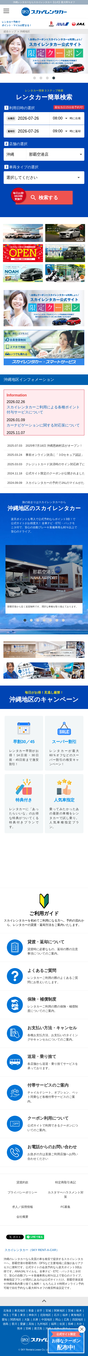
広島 (66, 1319)
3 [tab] (47, 78)
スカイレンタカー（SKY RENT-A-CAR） (32, 1250)
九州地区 (42, 1324)
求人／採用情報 (22, 1207)
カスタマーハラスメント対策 (65, 1195)
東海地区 (76, 1315)
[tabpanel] (44, 54)
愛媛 (23, 1324)
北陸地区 (45, 1315)
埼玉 (6, 1315)
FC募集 (65, 1207)
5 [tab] (50, 620)
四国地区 (77, 1319)
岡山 (58, 1319)
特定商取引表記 (65, 1182)
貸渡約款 (22, 1182)
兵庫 (35, 1319)
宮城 (48, 1310)
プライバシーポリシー (22, 1192)
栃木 (79, 1310)
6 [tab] (57, 620)
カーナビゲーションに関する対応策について (43, 425)
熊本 (20, 1328)
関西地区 (15, 1319)
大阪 (27, 1319)
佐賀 (62, 1324)
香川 (14, 1324)
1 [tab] (34, 78)
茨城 (70, 1310)
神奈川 (33, 1315)
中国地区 (46, 1319)
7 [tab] (63, 620)
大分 (79, 1324)
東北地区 (19, 1310)
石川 (56, 1315)
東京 (23, 1315)
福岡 (53, 1324)
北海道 (7, 1310)
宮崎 (28, 1328)
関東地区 (59, 1310)
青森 (31, 1310)
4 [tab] (53, 78)
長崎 (70, 1324)
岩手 (39, 1310)
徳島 (5, 1324)
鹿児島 (38, 1328)
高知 (31, 1324)
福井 (65, 1315)
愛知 (4, 1319)
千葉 (14, 1315)
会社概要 (22, 1216)
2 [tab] (41, 78)
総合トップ (10, 31)
